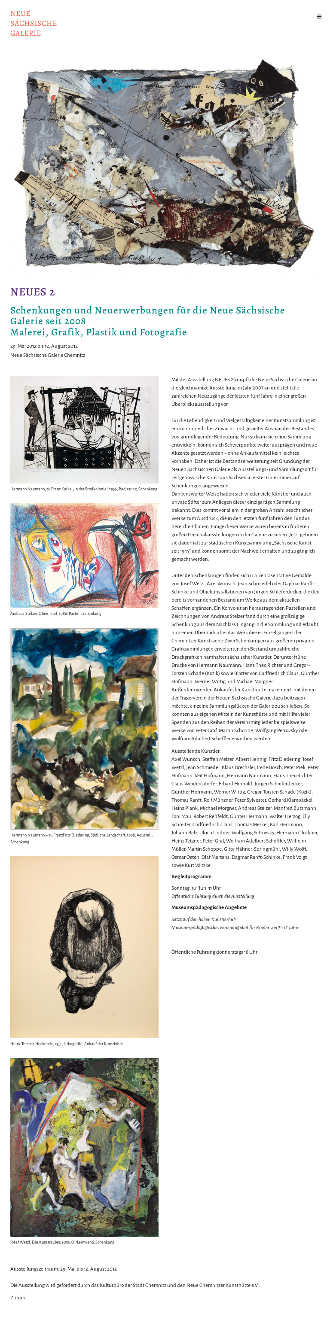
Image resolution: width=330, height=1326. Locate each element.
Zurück (18, 1298)
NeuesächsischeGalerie (33, 23)
